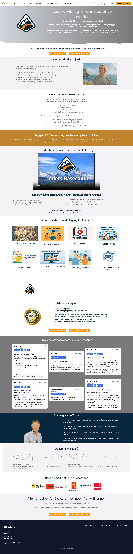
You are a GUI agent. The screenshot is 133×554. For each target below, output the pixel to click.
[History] (101, 3)
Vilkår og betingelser (105, 525)
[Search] (95, 3)
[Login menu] (112, 3)
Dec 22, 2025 (115, 349)
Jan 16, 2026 (115, 381)
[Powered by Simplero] (66, 548)
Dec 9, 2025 (42, 346)
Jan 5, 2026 (42, 382)
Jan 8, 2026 (79, 389)
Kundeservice (88, 525)
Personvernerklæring (123, 525)
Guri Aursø (17, 382)
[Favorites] (98, 3)
